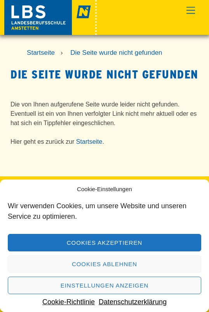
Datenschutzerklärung (133, 302)
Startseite (89, 141)
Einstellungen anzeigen (105, 285)
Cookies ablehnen (104, 264)
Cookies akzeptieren (104, 242)
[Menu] (191, 10)
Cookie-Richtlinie (68, 302)
